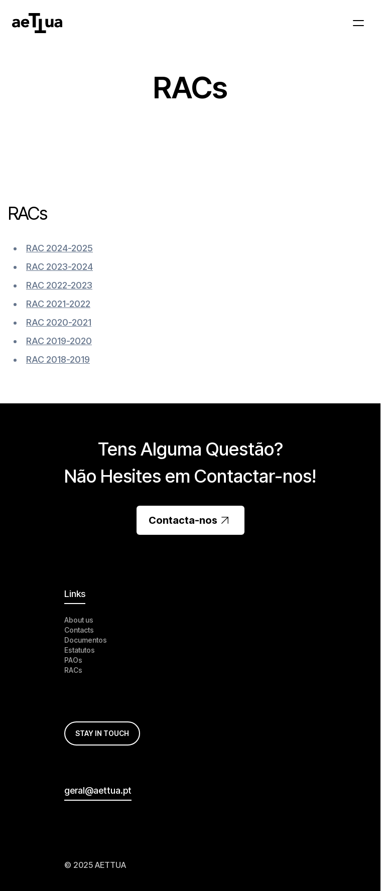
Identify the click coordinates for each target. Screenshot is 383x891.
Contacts (79, 630)
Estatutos (79, 650)
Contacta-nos (190, 520)
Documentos (85, 640)
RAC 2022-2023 (59, 285)
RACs (73, 670)
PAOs (73, 660)
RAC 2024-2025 (59, 248)
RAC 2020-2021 (58, 322)
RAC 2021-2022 (58, 304)
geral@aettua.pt (98, 790)
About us (78, 620)
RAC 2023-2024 (59, 266)
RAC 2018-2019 (58, 359)
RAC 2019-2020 (59, 341)
